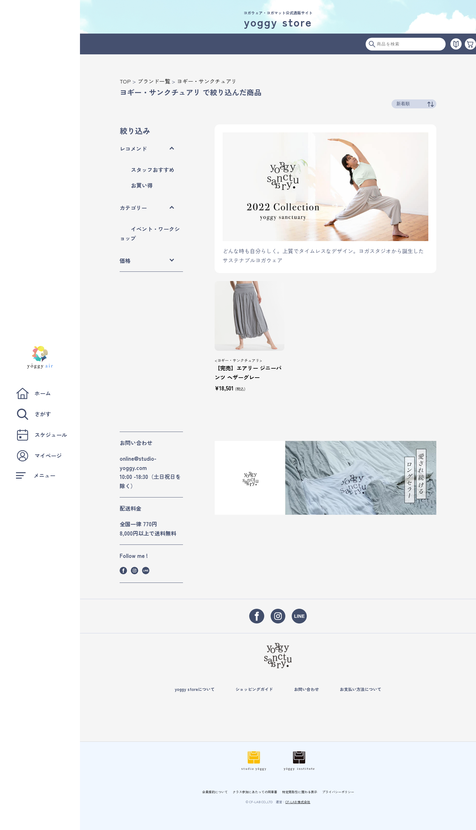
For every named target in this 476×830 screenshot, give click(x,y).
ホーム (33, 393)
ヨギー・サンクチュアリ (207, 81)
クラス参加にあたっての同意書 (255, 791)
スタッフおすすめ (152, 170)
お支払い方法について (360, 689)
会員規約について (215, 791)
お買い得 (142, 185)
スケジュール (41, 435)
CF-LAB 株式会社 (297, 801)
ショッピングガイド (254, 689)
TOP (125, 81)
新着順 (403, 103)
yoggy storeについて (195, 689)
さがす (33, 414)
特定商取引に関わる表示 (299, 791)
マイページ (39, 455)
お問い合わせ (306, 689)
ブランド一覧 (154, 81)
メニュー (35, 475)
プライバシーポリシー (338, 791)
